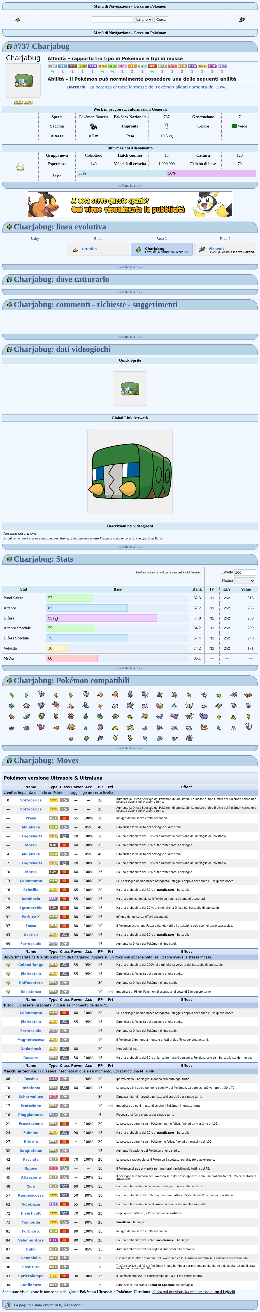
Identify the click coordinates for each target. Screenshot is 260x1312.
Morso (31, 845)
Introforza (31, 1088)
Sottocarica (31, 800)
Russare (30, 1058)
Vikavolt (210, 247)
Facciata (31, 1159)
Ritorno (31, 1142)
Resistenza (31, 992)
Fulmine (30, 1133)
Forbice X (31, 917)
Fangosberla (31, 836)
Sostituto (31, 1267)
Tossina (31, 1079)
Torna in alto (130, 185)
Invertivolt (31, 1213)
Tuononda (31, 1222)
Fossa (30, 926)
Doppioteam (30, 1151)
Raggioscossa (31, 1195)
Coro (31, 1186)
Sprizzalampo (31, 1276)
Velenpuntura (31, 1240)
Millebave (31, 827)
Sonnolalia (31, 1258)
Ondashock (30, 1049)
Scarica (31, 935)
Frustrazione (31, 1124)
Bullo (31, 1249)
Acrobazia (31, 899)
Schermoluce (31, 1097)
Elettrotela (31, 974)
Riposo (30, 1168)
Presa (30, 818)
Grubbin (83, 248)
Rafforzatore (31, 983)
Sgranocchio (31, 908)
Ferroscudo (30, 944)
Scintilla (31, 890)
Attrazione (31, 1177)
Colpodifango (30, 965)
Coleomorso (31, 881)
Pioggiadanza (31, 1115)
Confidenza (30, 1285)
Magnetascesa (31, 1040)
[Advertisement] (130, 204)
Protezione (31, 1106)
